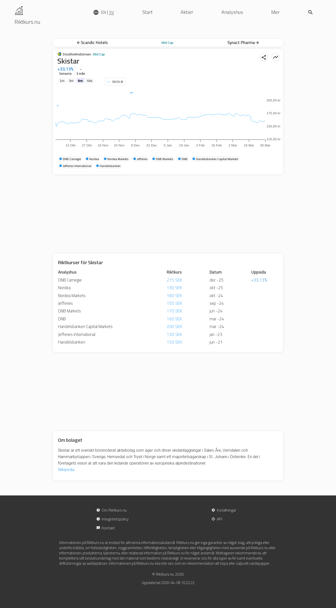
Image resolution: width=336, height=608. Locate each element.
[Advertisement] (168, 214)
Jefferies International (76, 334)
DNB (62, 319)
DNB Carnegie (70, 280)
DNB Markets (69, 311)
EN (103, 12)
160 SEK (174, 319)
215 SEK (174, 280)
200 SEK (174, 326)
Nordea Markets (72, 296)
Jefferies (65, 303)
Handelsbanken (71, 342)
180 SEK (174, 296)
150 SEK (174, 342)
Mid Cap (167, 42)
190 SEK (174, 288)
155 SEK (174, 303)
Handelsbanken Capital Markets (85, 326)
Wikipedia (66, 469)
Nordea (64, 288)
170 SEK (174, 311)
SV (111, 12)
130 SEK (174, 334)
